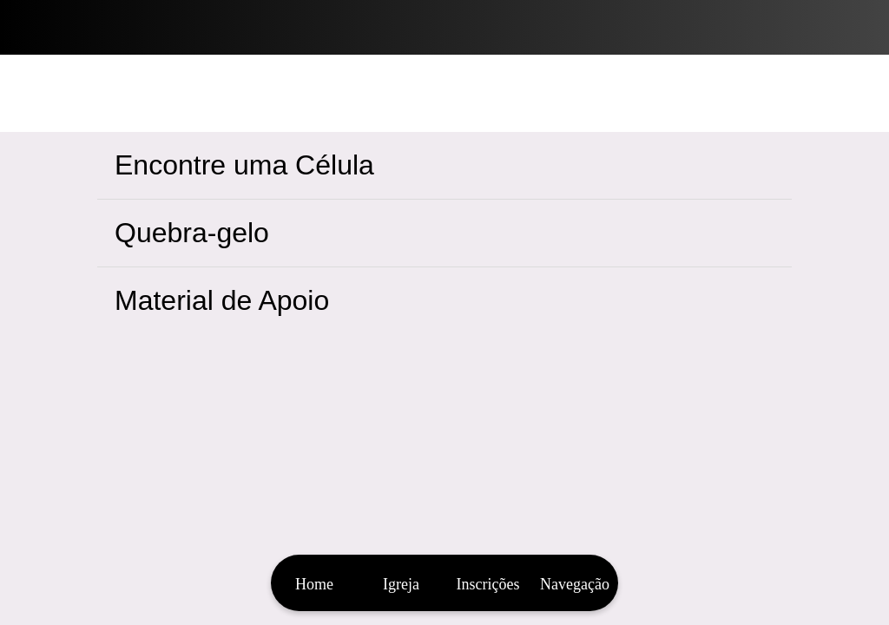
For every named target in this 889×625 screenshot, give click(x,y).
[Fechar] (27, 27)
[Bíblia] (861, 28)
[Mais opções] (574, 583)
